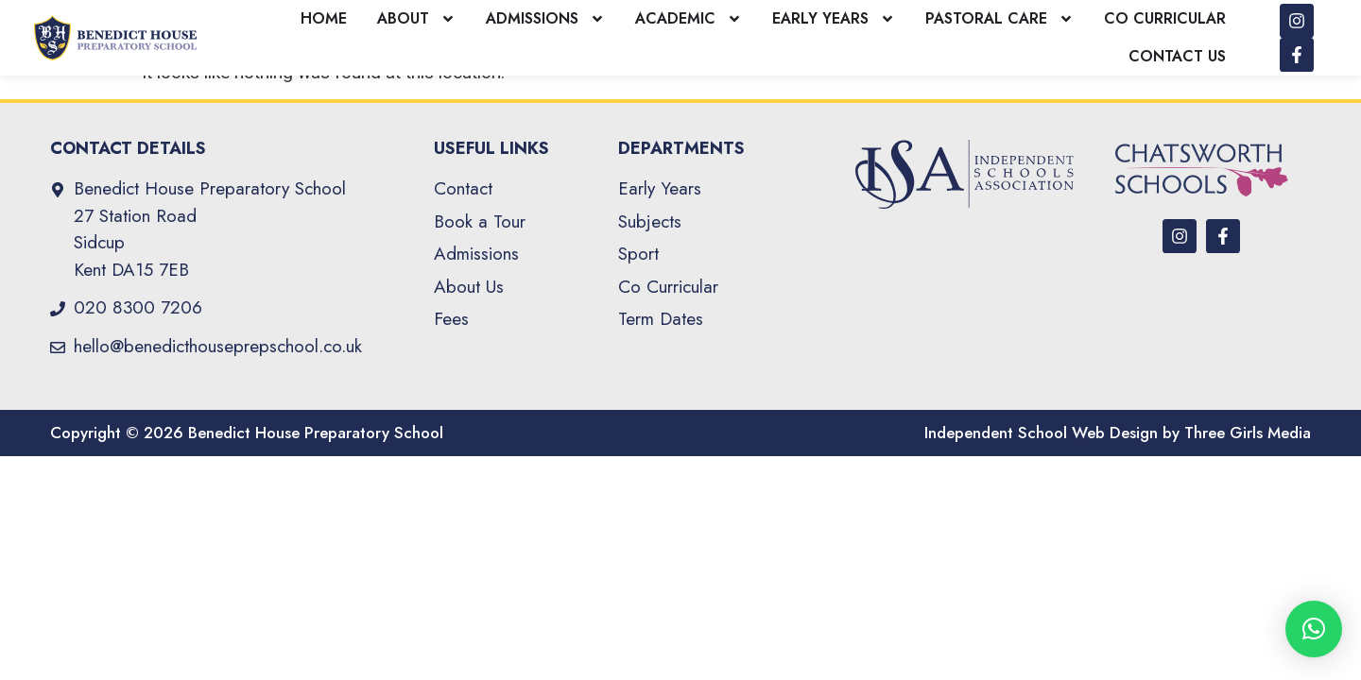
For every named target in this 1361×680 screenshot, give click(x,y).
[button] (1313, 629)
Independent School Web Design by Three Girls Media (1117, 449)
